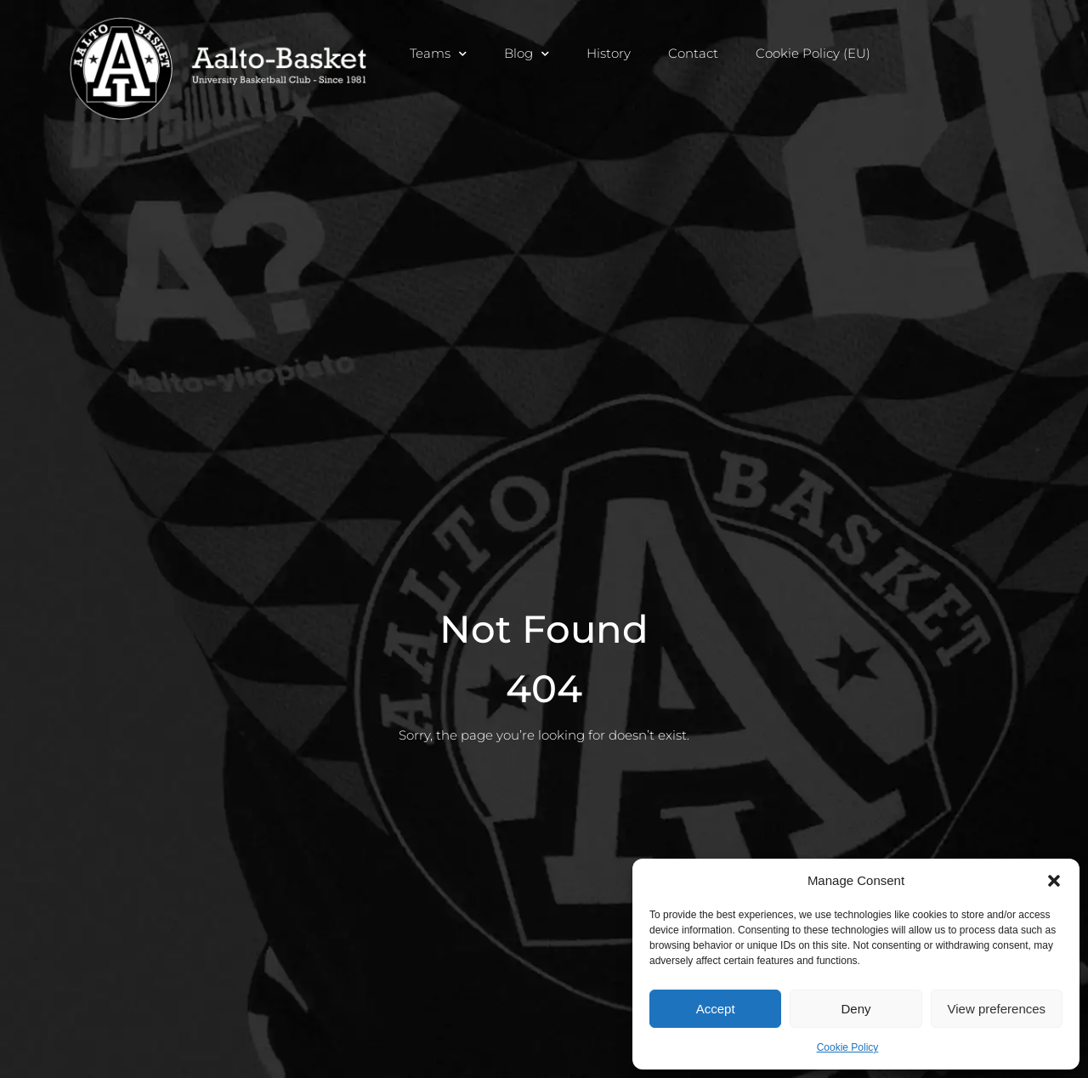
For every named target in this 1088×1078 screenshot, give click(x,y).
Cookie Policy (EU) (813, 53)
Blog (526, 53)
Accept (715, 1008)
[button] (1054, 880)
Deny (855, 1008)
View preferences (997, 1008)
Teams (438, 53)
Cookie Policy (848, 1047)
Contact (693, 53)
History (608, 53)
